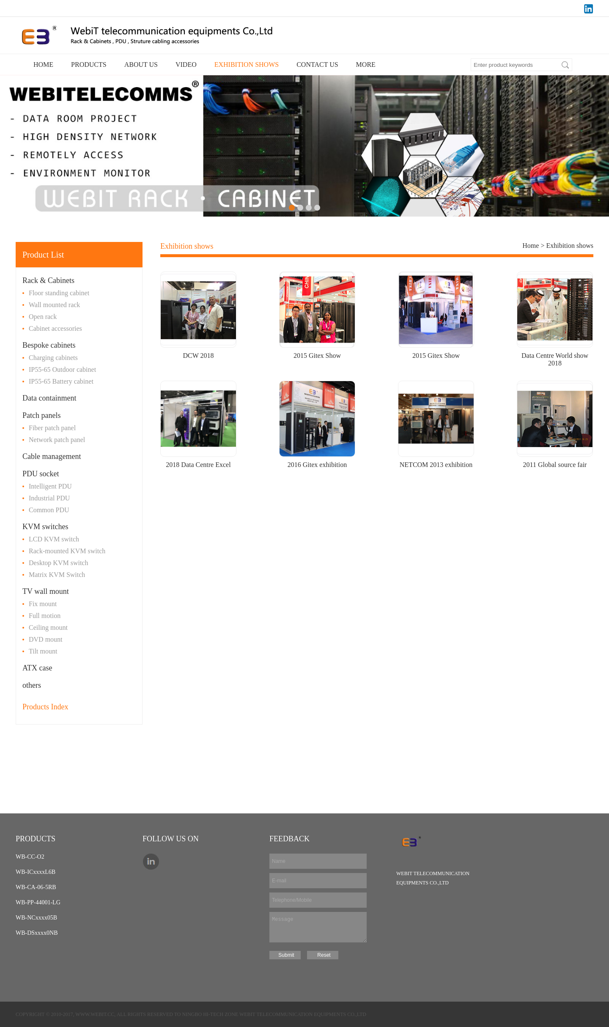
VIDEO (186, 64)
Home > (534, 245)
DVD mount (46, 639)
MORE (366, 64)
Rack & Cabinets (48, 280)
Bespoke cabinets (48, 345)
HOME (43, 64)
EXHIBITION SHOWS (246, 64)
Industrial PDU (49, 498)
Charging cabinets (53, 357)
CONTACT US (317, 64)
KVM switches (45, 526)
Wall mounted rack (54, 304)
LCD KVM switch (54, 539)
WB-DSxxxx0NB (37, 933)
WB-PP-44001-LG (38, 902)
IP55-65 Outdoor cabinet (62, 369)
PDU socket (40, 474)
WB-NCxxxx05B (36, 917)
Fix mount (43, 603)
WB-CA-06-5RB (36, 887)
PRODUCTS (89, 64)
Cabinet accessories (55, 328)
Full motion (44, 615)
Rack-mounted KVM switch (67, 551)
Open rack (43, 316)
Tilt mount (43, 651)
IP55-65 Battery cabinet (61, 381)
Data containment (49, 398)
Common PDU (49, 510)
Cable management (51, 456)
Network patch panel (57, 439)
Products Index (45, 707)
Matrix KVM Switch (57, 574)
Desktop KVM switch (58, 562)
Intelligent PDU (50, 486)
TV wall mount (45, 591)
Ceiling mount (48, 627)
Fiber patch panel (52, 427)
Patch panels (41, 415)
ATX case (37, 668)
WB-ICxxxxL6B (35, 872)
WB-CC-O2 (30, 857)
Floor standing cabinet (59, 293)
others (31, 685)
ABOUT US (141, 64)
